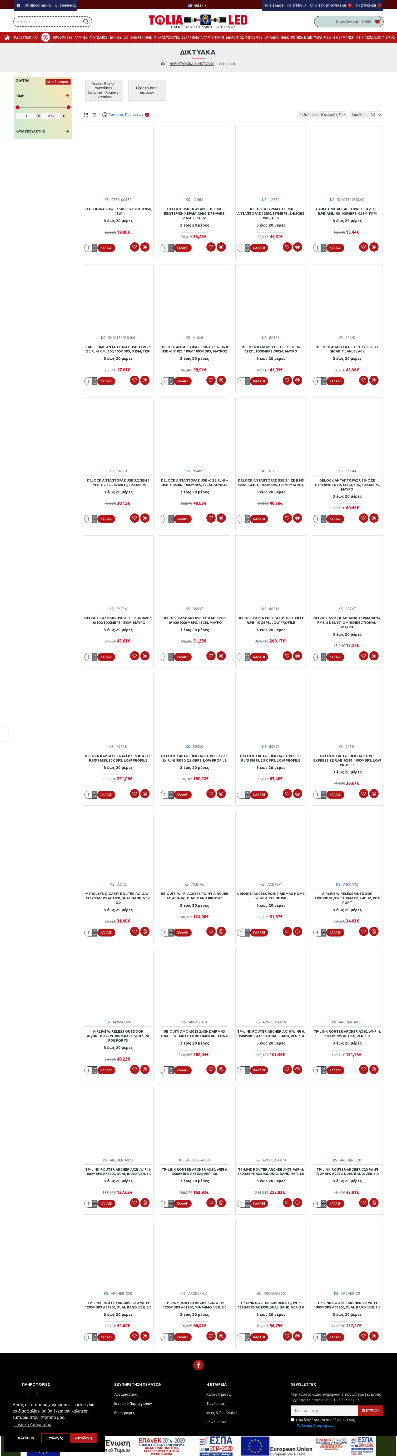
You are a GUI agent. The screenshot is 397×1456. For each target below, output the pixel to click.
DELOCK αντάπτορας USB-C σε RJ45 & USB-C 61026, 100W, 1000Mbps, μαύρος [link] (195, 349)
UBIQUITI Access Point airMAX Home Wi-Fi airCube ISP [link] (271, 893)
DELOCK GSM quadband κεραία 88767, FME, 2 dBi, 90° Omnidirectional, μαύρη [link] (347, 621)
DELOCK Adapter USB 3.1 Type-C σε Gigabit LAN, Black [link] (347, 349)
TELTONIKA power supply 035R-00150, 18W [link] (118, 211)
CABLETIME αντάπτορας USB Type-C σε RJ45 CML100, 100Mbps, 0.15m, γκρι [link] (118, 349)
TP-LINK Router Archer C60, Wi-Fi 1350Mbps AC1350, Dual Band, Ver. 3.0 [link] (271, 1301)
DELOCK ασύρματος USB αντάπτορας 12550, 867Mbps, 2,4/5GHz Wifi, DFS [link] (271, 213)
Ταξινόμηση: (291, 114)
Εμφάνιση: (361, 114)
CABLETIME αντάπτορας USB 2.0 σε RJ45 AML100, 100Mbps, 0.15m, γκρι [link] (347, 211)
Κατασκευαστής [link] (30, 131)
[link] (4, 734)
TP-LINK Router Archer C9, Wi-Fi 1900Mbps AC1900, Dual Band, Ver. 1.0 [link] (347, 1301)
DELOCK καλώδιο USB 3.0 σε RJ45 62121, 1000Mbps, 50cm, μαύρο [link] (271, 349)
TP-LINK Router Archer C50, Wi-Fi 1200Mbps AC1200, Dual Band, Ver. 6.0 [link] (118, 1301)
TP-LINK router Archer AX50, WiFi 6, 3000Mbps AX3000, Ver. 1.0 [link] (194, 1168)
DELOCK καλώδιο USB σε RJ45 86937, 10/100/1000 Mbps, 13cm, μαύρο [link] (194, 619)
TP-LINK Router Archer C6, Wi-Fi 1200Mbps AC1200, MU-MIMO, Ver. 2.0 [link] (194, 1301)
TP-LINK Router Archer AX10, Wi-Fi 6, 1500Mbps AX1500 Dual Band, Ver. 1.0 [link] (271, 1030)
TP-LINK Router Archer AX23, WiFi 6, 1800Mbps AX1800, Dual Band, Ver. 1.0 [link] (118, 1168)
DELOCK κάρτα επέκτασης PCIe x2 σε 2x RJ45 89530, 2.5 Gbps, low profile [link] (194, 756)
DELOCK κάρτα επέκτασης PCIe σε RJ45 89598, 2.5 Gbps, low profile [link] (271, 756)
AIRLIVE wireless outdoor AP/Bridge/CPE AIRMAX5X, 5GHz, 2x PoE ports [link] (118, 1032)
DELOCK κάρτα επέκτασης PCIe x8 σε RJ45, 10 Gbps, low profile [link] (270, 619)
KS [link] (107, 200)
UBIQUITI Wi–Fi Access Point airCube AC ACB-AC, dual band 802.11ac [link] (194, 893)
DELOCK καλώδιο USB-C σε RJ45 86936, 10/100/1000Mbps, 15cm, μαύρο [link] (118, 619)
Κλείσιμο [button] (26, 1438)
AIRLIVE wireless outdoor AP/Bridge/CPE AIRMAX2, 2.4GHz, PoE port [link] (347, 895)
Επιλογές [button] (54, 1438)
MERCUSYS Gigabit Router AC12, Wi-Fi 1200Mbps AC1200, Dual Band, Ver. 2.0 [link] (118, 895)
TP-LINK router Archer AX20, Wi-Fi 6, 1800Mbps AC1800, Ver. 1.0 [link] (347, 1030)
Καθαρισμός (60, 82)
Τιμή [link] (20, 95)
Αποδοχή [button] (83, 1438)
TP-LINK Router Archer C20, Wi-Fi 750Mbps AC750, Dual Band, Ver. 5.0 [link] (347, 1168)
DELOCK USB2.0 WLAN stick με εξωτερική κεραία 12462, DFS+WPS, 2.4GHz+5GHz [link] (194, 213)
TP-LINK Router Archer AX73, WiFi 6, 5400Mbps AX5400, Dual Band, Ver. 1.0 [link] (271, 1168)
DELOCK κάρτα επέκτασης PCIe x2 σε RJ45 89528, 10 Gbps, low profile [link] (118, 756)
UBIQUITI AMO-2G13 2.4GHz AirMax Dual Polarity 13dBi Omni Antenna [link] (194, 1030)
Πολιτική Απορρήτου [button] (32, 1424)
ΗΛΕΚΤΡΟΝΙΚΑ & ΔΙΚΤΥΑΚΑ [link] (192, 64)
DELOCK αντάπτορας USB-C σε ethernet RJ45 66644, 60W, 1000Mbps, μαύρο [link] (347, 483)
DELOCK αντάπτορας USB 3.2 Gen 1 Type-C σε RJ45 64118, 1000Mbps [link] (118, 481)
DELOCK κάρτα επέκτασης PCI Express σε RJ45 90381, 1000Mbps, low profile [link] (347, 758)
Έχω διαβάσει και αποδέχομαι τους (323, 1418)
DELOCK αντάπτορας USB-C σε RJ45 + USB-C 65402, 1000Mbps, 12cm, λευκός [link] (194, 481)
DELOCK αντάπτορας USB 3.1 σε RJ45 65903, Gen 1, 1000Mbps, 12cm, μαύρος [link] (270, 481)
